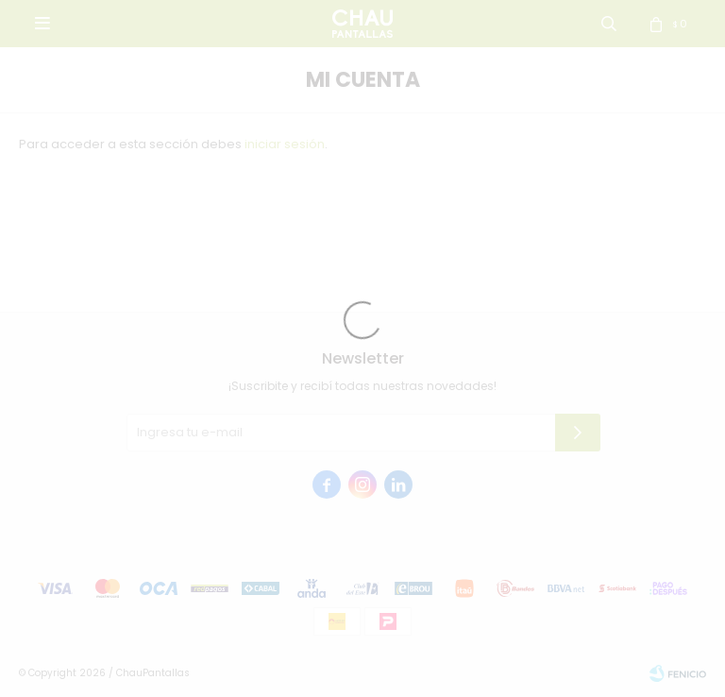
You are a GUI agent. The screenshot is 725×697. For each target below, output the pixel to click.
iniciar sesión (284, 144)
